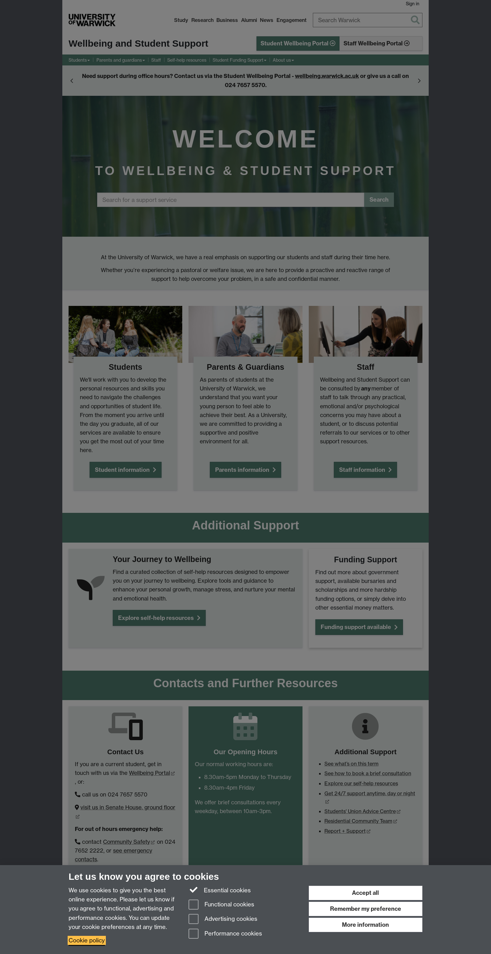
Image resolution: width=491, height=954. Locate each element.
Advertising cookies (223, 919)
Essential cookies (220, 890)
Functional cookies (221, 905)
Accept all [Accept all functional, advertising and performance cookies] (365, 892)
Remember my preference (365, 908)
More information (365, 924)
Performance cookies (225, 934)
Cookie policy (87, 940)
